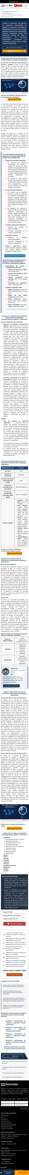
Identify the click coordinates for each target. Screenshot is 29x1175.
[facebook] (23, 1099)
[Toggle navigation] (26, 5)
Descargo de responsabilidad (8, 1124)
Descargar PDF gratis (14, 51)
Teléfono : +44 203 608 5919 (8, 1144)
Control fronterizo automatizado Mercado (13, 1073)
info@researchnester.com (7, 1138)
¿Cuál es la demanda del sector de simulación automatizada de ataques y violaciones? (13, 992)
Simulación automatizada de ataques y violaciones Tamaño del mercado (16, 1022)
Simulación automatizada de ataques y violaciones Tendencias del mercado (16, 1029)
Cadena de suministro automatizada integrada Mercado (14, 1068)
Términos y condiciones (7, 1128)
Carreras (3, 1117)
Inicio (2, 9)
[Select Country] (21, 1105)
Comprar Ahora (14, 924)
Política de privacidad (6, 1126)
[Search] (25, 2)
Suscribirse (24, 1108)
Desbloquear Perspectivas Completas (15, 255)
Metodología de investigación (14, 47)
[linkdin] (25, 1099)
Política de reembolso (6, 1123)
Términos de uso (5, 1121)
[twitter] (27, 1099)
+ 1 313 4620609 (5, 1161)
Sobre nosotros (5, 1115)
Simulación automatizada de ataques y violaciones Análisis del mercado (16, 1035)
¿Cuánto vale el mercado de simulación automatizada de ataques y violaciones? (13, 985)
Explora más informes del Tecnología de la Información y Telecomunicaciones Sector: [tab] (12, 1056)
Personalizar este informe (11, 686)
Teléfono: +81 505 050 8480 (8, 1153)
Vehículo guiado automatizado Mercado (12, 1077)
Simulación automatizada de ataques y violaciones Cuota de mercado (16, 1042)
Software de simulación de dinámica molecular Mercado (14, 1062)
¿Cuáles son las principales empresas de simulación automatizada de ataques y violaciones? (13, 1007)
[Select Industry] (7, 1105)
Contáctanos (4, 1119)
